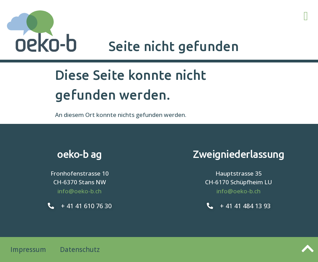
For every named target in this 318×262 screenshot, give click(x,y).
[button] (306, 16)
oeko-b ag (79, 154)
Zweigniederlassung (238, 154)
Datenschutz (80, 249)
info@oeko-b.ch (79, 191)
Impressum (28, 249)
